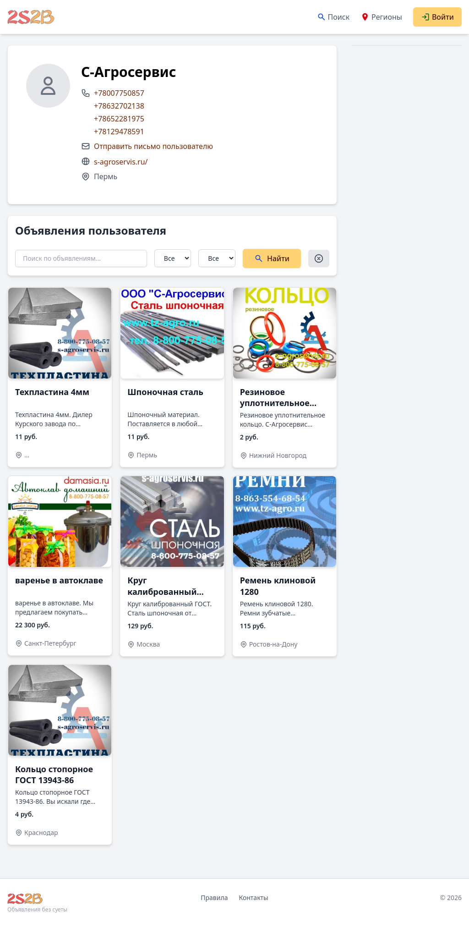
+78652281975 (119, 119)
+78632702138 (119, 106)
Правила (214, 897)
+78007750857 (119, 93)
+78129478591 (119, 131)
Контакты (253, 897)
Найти (271, 258)
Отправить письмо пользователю (153, 146)
